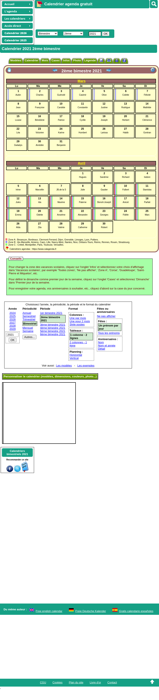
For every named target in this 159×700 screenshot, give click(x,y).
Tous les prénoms (109, 333)
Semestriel (29, 316)
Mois (45, 60)
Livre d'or (95, 682)
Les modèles (64, 365)
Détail (101, 348)
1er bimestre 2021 (51, 313)
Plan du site (76, 682)
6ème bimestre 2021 (52, 334)
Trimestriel (29, 319)
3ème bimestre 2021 (52, 324)
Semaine (28, 331)
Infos (66, 60)
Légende (90, 60)
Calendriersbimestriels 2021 (17, 452)
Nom (101, 342)
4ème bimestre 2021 (52, 327)
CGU (43, 682)
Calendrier (31, 60)
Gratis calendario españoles (136, 611)
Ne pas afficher (106, 316)
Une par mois (78, 318)
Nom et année (106, 345)
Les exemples (85, 365)
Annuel (27, 313)
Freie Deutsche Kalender (90, 611)
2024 (13, 313)
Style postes (77, 324)
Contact (112, 682)
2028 (13, 325)
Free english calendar (49, 611)
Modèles (15, 60)
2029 (13, 329)
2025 (13, 316)
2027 (13, 322)
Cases (56, 60)
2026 (13, 319)
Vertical (74, 358)
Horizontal (76, 354)
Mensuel (28, 327)
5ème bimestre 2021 (52, 331)
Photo (77, 60)
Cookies (58, 682)
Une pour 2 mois (80, 321)
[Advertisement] (87, 18)
